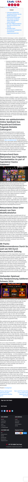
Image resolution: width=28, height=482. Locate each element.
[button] (9, 5)
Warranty (2, 435)
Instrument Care (3, 437)
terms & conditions (18, 424)
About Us (2, 419)
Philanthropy (17, 422)
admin (16, 7)
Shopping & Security (4, 440)
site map (16, 425)
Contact (16, 419)
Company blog (3, 421)
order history (17, 421)
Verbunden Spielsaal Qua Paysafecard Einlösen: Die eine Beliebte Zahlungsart (14, 14)
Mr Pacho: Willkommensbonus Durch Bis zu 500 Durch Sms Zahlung (14, 25)
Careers (2, 424)
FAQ (1, 432)
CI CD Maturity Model (4, 427)
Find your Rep (3, 422)
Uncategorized (8, 387)
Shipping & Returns (4, 434)
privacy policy (3, 425)
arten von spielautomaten (11, 140)
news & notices (3, 439)
